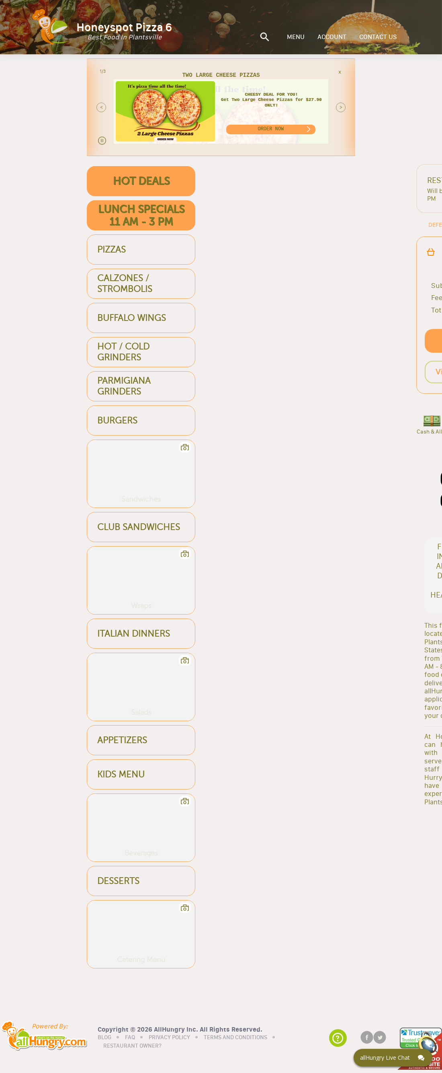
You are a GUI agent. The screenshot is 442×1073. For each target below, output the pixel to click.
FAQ (130, 1036)
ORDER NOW (271, 128)
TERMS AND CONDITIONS (235, 1036)
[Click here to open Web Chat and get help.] (393, 1058)
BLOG (104, 1036)
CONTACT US (378, 37)
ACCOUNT (331, 37)
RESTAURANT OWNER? (132, 1045)
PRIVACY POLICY (169, 1036)
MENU (296, 37)
